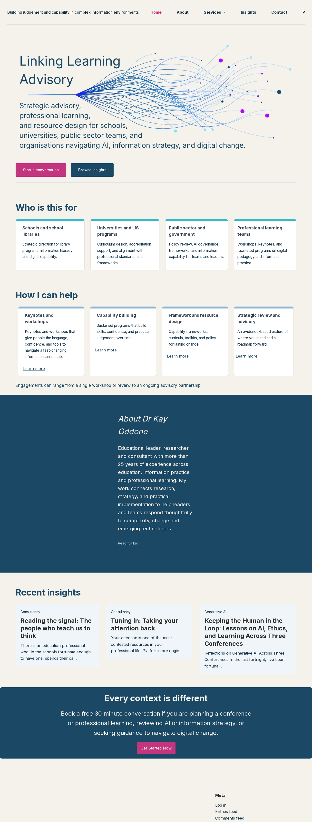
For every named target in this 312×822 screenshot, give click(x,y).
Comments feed (229, 806)
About (183, 12)
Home (156, 12)
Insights (248, 12)
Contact (279, 12)
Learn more (34, 368)
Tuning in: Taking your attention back (144, 606)
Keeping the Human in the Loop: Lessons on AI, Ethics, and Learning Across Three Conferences (246, 614)
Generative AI (215, 593)
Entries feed (226, 799)
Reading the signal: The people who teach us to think (56, 610)
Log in (220, 793)
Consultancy (30, 593)
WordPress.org (229, 812)
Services (216, 12)
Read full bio (121, 525)
